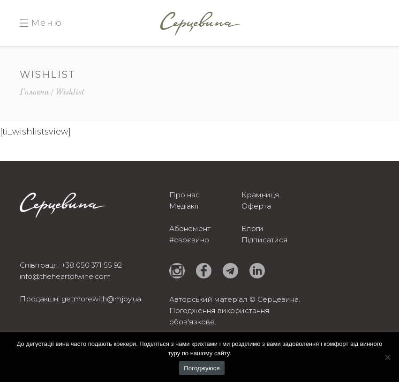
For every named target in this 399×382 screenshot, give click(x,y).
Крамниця (260, 194)
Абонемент (190, 228)
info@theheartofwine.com (65, 276)
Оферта (256, 206)
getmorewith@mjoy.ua (101, 298)
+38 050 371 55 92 (91, 265)
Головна (34, 93)
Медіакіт (184, 206)
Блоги (252, 228)
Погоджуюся (202, 368)
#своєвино (189, 239)
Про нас (184, 194)
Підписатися (264, 239)
